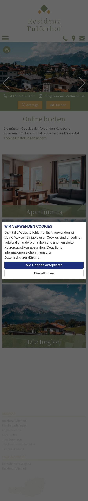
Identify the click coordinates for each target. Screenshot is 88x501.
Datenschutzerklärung (21, 257)
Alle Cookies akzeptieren (44, 265)
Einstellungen (44, 273)
